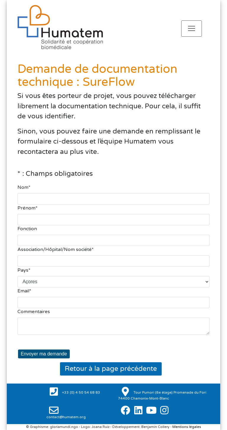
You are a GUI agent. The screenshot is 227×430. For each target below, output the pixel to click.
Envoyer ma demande (44, 353)
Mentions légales (186, 427)
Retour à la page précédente (111, 369)
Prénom (26, 208)
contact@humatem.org (66, 417)
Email (23, 291)
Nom (22, 187)
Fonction (27, 229)
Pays (22, 270)
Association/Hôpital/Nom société (54, 249)
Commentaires (33, 312)
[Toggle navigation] (191, 28)
